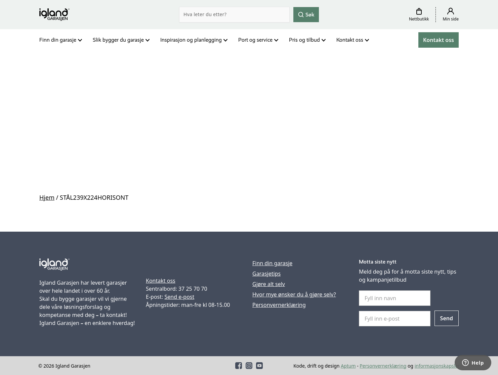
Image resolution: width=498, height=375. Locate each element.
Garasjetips (266, 273)
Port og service (255, 40)
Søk (306, 14)
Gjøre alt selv (268, 284)
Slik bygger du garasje (118, 40)
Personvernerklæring (279, 305)
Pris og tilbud (304, 40)
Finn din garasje (57, 40)
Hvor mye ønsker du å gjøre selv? (294, 294)
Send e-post (179, 296)
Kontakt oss (349, 40)
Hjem (46, 197)
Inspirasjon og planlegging (191, 40)
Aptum (348, 366)
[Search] (234, 14)
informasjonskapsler (437, 366)
